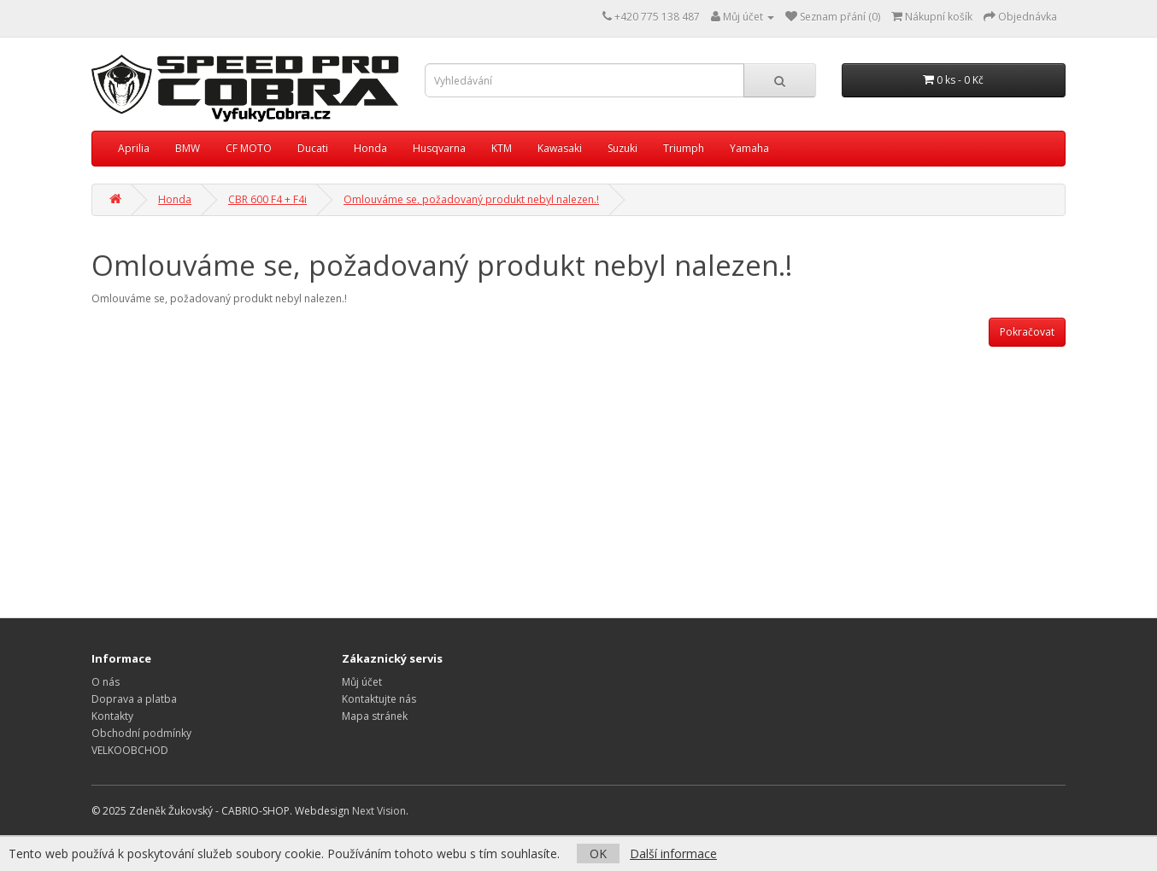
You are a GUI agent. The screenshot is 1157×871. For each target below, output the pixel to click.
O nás (105, 682)
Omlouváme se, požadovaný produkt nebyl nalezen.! (471, 199)
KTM (501, 148)
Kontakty (112, 716)
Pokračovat (1027, 331)
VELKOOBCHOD (129, 750)
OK (598, 853)
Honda (370, 148)
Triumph (683, 148)
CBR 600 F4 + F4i (267, 199)
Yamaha (749, 148)
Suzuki (622, 148)
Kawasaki (559, 148)
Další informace (673, 853)
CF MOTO (249, 148)
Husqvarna (439, 148)
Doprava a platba (134, 699)
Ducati (312, 148)
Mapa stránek (375, 716)
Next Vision (379, 811)
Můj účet (362, 682)
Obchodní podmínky (141, 733)
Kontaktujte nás (379, 699)
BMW (187, 148)
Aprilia (134, 148)
